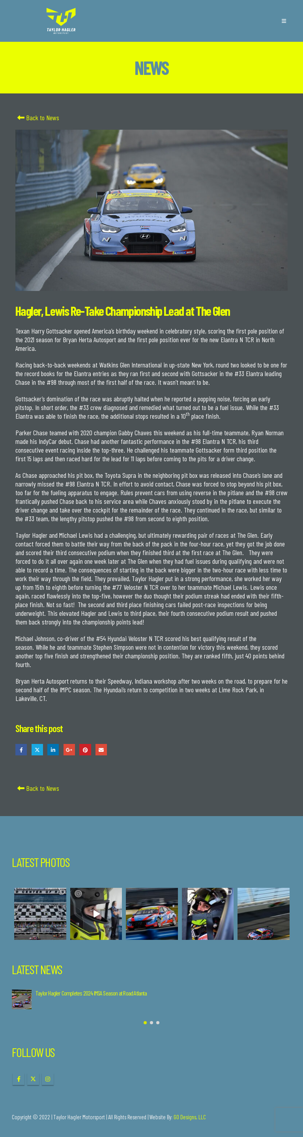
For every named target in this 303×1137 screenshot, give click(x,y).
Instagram (48, 1079)
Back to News (37, 117)
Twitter (37, 749)
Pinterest (85, 749)
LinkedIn (53, 749)
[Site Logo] (61, 21)
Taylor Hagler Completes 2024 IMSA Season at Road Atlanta (91, 993)
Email (101, 749)
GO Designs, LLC (190, 1116)
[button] (284, 21)
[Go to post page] (22, 999)
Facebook (21, 749)
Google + (69, 749)
